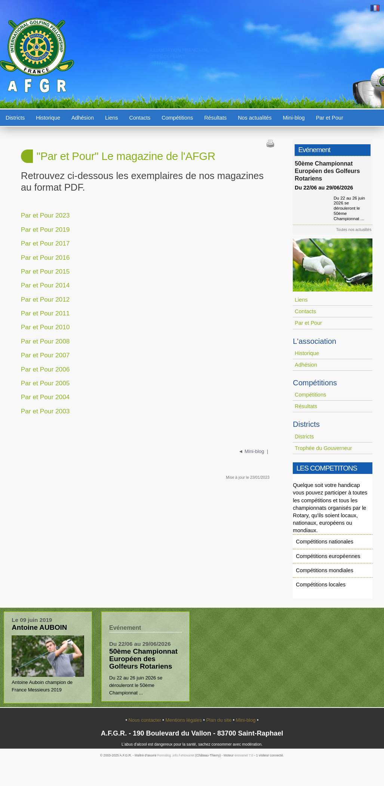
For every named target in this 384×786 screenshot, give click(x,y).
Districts (15, 118)
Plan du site (219, 720)
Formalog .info (167, 755)
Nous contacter (146, 720)
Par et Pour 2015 (45, 271)
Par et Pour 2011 (45, 313)
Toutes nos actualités (355, 230)
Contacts (139, 118)
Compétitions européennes (328, 556)
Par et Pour (329, 118)
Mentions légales (184, 720)
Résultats (215, 118)
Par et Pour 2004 (45, 397)
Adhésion (82, 118)
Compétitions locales (320, 585)
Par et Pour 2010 (45, 327)
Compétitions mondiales (324, 570)
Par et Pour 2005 (45, 383)
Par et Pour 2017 (45, 243)
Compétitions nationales (324, 542)
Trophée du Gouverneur (323, 448)
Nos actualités (254, 118)
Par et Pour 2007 (45, 355)
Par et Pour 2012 (45, 299)
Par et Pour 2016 (45, 257)
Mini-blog (294, 118)
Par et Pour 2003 (45, 411)
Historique (48, 118)
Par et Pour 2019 (45, 229)
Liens (111, 118)
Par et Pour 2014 (45, 285)
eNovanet (187, 755)
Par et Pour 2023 (45, 215)
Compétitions (177, 118)
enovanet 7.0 (243, 755)
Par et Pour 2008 (45, 341)
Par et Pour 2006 (45, 369)
